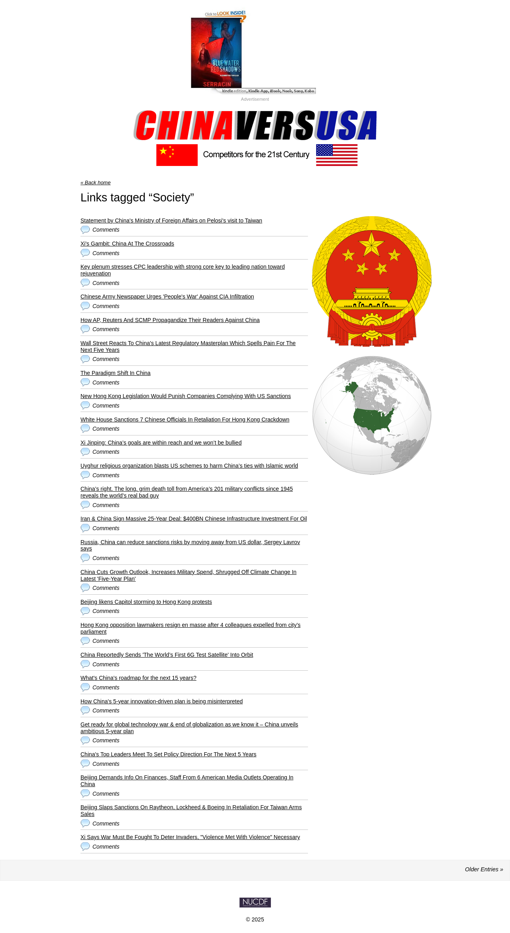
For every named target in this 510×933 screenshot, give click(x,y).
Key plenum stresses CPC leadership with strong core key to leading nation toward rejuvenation (182, 270)
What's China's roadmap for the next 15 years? (138, 678)
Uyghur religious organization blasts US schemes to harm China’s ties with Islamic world (189, 466)
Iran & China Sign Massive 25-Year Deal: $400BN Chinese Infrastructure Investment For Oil (193, 518)
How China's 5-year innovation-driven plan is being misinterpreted (161, 701)
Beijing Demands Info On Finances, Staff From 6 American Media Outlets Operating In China (186, 780)
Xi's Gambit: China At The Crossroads (127, 243)
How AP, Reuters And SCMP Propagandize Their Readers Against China (170, 320)
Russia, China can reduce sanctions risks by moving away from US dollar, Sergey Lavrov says (190, 545)
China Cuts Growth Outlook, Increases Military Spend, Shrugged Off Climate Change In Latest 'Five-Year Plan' (188, 575)
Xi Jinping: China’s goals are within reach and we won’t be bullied (160, 442)
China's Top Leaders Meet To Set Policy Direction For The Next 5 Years (168, 754)
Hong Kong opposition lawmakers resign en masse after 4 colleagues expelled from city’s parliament (190, 628)
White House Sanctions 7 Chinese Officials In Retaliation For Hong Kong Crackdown (184, 419)
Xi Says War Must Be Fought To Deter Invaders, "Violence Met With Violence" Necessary (190, 837)
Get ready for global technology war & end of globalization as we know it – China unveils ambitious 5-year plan (189, 727)
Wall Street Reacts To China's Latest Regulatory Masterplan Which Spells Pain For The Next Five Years (188, 346)
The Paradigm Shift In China (115, 373)
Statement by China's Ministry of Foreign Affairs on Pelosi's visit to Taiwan (171, 220)
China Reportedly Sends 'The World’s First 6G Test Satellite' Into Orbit (166, 655)
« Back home (95, 182)
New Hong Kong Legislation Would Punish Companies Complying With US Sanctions (185, 396)
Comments (106, 229)
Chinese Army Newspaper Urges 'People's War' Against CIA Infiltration (167, 296)
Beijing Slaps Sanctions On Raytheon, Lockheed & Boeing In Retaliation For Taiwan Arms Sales (191, 810)
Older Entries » (484, 869)
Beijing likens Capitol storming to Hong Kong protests (146, 602)
